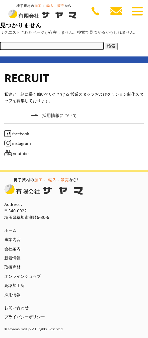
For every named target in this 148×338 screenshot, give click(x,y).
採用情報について (59, 115)
